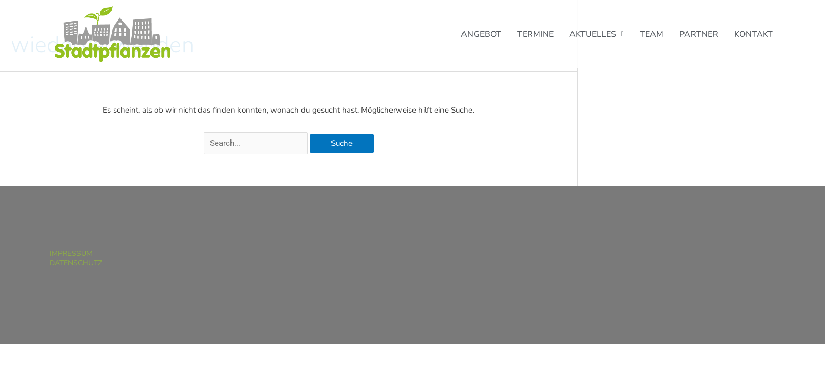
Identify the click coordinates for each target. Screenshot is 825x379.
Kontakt (753, 34)
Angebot (481, 34)
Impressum (71, 253)
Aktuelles (596, 34)
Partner (698, 34)
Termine (535, 34)
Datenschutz (75, 263)
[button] (596, 34)
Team (651, 34)
